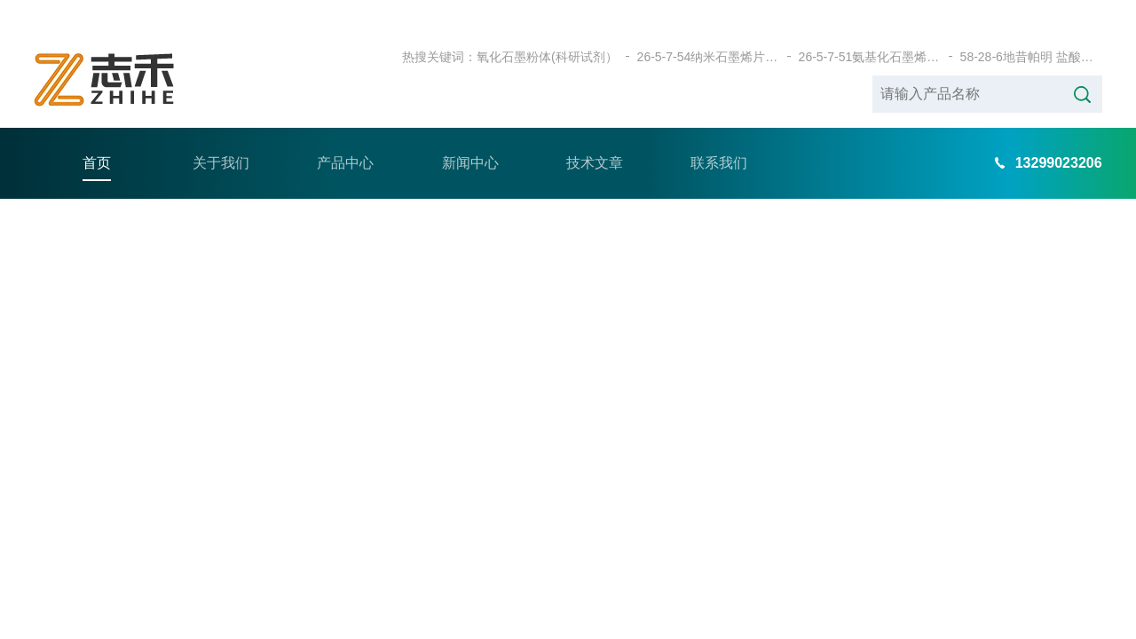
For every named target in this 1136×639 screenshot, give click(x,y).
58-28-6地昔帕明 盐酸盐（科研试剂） (1031, 27)
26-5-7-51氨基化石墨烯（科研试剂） (870, 27)
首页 (97, 132)
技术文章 (594, 132)
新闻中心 (470, 132)
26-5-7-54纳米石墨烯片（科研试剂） (708, 27)
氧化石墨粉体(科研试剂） (547, 27)
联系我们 (718, 132)
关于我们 (221, 132)
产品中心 (345, 132)
